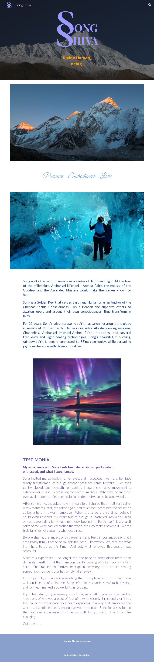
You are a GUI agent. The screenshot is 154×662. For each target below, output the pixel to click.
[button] (150, 5)
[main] (77, 60)
